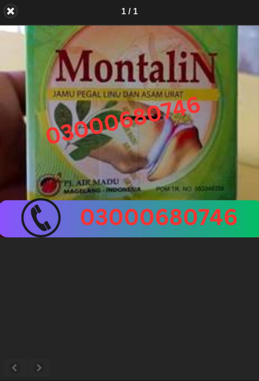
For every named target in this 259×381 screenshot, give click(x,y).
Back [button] (11, 11)
